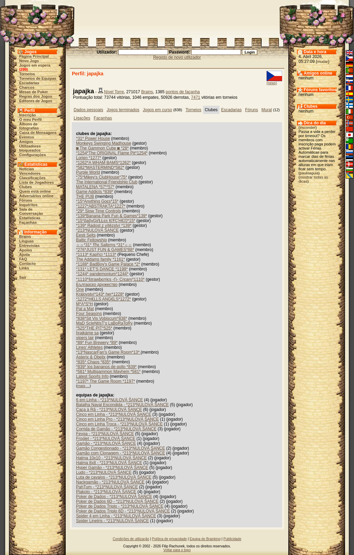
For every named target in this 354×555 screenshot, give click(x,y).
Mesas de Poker (33, 92)
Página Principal (34, 56)
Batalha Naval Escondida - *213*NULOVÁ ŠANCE (122, 404)
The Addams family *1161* (100, 259)
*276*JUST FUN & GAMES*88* (105, 249)
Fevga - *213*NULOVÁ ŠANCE (105, 433)
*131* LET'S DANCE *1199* (102, 269)
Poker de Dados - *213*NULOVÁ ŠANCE (114, 496)
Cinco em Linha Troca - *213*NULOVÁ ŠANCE (119, 424)
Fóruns (25, 200)
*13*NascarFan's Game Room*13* (108, 352)
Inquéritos (28, 205)
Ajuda (24, 254)
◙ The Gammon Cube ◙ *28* (102, 148)
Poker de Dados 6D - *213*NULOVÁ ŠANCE (117, 501)
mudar (322, 61)
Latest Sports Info (92, 376)
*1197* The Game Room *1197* (105, 381)
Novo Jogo (29, 61)
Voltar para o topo (177, 550)
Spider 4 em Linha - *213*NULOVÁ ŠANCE (116, 516)
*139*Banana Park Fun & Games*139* (111, 215)
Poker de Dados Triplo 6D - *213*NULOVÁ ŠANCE (123, 511)
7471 (196, 97)
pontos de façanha (183, 91)
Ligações (82, 118)
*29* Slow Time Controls (98, 211)
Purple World (88, 172)
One (80, 289)
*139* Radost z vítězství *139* (103, 225)
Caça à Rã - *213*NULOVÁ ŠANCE (109, 409)
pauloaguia (309, 173)
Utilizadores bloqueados (30, 148)
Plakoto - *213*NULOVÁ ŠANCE (106, 491)
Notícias (26, 169)
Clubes (25, 187)
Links (24, 268)
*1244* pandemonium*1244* (102, 273)
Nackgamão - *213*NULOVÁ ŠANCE (110, 482)
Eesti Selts (86, 235)
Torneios (27, 74)
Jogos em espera (34, 65)
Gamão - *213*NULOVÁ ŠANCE (106, 443)
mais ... (83, 386)
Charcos (27, 87)
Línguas (26, 241)
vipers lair (85, 337)
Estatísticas (29, 218)
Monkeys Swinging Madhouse (103, 143)
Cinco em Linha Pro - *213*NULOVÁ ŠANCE (117, 419)
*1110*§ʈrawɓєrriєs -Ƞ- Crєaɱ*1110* (110, 279)
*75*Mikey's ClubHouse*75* (101, 177)
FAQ (23, 259)
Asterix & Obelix (90, 357)
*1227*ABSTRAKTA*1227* (100, 206)
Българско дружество (97, 284)
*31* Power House (93, 138)
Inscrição (27, 115)
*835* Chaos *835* (93, 362)
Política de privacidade (169, 539)
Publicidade (232, 539)
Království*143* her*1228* (100, 294)
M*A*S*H (84, 304)
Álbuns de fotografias (29, 126)
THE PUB (85, 196)
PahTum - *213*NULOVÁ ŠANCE (107, 487)
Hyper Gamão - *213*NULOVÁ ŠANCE (112, 467)
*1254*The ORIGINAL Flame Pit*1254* (112, 153)
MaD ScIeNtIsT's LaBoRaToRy (104, 323)
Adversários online (36, 196)
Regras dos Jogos (35, 96)
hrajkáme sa (87, 333)
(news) (272, 83)
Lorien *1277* (88, 157)
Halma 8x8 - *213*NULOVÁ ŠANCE (109, 462)
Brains (25, 237)
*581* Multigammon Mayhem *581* (108, 371)
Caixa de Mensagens (38, 133)
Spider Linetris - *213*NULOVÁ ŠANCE (112, 520)
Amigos (26, 142)
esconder (307, 127)
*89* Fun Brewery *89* (97, 342)
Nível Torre (114, 91)
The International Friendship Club (106, 182)
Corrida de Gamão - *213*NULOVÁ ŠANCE (116, 429)
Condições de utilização (131, 539)
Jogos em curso (157, 109)
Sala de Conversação (31, 211)
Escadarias (29, 83)
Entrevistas (29, 245)
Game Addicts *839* (94, 191)
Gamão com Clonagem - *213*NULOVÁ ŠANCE (120, 453)
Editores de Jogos (35, 101)
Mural (266, 109)
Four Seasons (89, 313)
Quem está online (35, 191)
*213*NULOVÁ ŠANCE (97, 230)
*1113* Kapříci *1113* (96, 254)
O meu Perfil (30, 119)
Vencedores (30, 173)
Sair (23, 277)
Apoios (25, 250)
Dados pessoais (88, 109)
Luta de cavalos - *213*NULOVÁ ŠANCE (113, 477)
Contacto (27, 263)
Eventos (26, 137)
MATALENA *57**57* (95, 186)
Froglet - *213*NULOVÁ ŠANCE (105, 438)
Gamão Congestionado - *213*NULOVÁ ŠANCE (120, 448)
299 (23, 69)
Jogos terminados (122, 109)
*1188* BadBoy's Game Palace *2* (108, 264)
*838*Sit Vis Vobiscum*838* (101, 318)
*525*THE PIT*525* (94, 328)
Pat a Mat (85, 308)
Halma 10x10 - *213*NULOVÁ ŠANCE (111, 458)
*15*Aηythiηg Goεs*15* (97, 201)
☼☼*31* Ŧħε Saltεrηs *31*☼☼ (104, 244)
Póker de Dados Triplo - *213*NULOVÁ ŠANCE (120, 506)
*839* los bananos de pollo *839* (106, 366)
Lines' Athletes (89, 347)
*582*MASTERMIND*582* (100, 167)
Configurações (32, 155)
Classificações (32, 178)
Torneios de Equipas (37, 78)
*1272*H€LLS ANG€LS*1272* (103, 299)
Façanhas (28, 222)
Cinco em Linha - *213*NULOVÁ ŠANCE (113, 414)
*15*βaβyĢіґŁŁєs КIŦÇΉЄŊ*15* (105, 220)
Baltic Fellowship (91, 240)
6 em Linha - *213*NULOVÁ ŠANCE (109, 400)
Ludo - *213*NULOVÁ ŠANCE (104, 472)
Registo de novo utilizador (177, 57)
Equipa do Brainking (205, 539)
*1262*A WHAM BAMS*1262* (103, 162)
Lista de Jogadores (36, 182)
